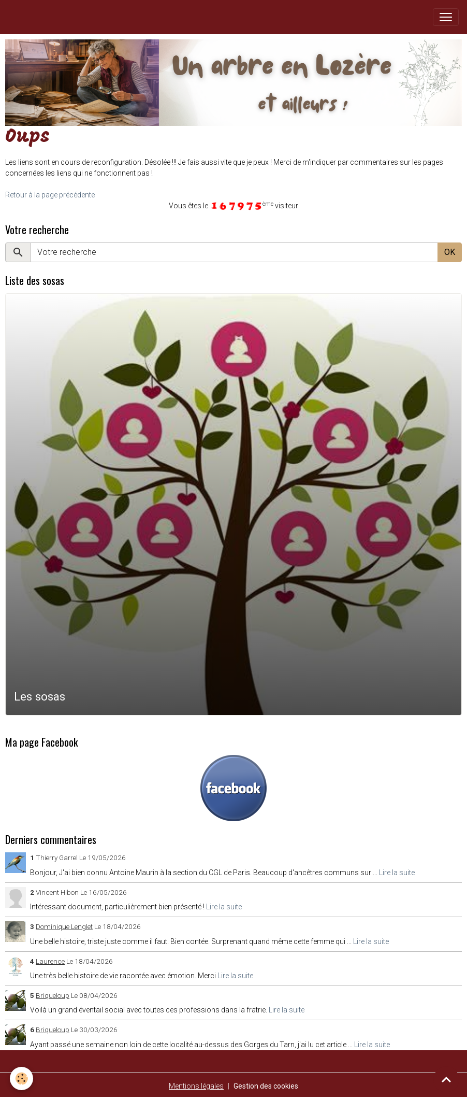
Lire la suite (397, 872)
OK (449, 252)
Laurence (50, 961)
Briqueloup (52, 995)
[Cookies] (22, 1078)
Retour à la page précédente (50, 195)
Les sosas (39, 696)
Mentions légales (196, 1086)
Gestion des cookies (265, 1086)
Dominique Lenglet (64, 926)
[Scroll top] (446, 1079)
